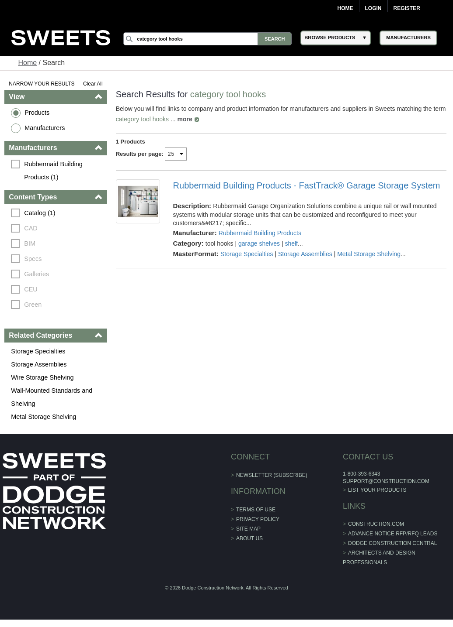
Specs (33, 258)
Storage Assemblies (38, 364)
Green (33, 304)
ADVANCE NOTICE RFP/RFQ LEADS (392, 534)
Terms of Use (255, 510)
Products (36, 112)
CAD (30, 228)
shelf (291, 243)
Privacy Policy (257, 519)
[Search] (207, 38)
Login (373, 8)
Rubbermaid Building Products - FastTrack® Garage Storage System (306, 185)
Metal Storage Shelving (43, 416)
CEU (30, 289)
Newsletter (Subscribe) (271, 475)
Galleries (36, 274)
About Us (249, 538)
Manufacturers (44, 127)
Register (407, 8)
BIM (29, 243)
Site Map (248, 529)
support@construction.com (386, 481)
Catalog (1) (39, 212)
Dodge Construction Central (392, 543)
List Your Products (377, 490)
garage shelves (259, 243)
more (184, 119)
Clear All (93, 84)
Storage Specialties (38, 351)
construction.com (376, 524)
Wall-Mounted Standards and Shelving (51, 397)
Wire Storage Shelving (42, 377)
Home (345, 8)
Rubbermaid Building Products (260, 233)
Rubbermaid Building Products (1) (54, 171)
